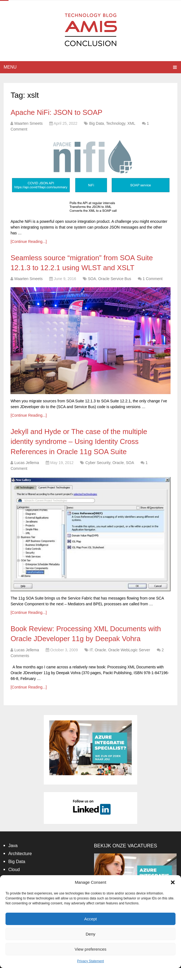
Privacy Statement (90, 961)
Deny (90, 934)
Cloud (14, 869)
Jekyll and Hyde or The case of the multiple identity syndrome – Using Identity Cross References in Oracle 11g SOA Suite (78, 441)
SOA (92, 278)
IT (91, 650)
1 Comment (152, 278)
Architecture (20, 853)
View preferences (90, 949)
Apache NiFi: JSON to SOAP (56, 112)
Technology (115, 123)
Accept (90, 919)
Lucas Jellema (26, 462)
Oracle (118, 462)
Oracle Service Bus (114, 278)
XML (131, 123)
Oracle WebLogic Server (129, 650)
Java (13, 845)
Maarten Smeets (28, 123)
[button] (172, 882)
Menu (10, 67)
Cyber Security (97, 462)
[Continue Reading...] (28, 241)
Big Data (96, 123)
